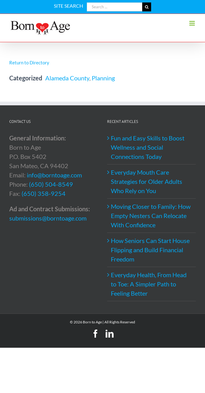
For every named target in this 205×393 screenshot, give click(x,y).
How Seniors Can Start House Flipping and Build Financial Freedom (150, 250)
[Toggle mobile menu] (192, 23)
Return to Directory (29, 62)
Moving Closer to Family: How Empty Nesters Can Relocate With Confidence (151, 216)
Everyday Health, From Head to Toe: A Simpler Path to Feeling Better (149, 284)
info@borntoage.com (54, 175)
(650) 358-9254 (44, 193)
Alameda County (67, 78)
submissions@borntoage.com (47, 218)
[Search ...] (114, 6)
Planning (103, 78)
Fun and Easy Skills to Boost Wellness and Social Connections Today (147, 147)
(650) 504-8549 (51, 184)
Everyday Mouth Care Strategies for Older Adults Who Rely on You (146, 181)
